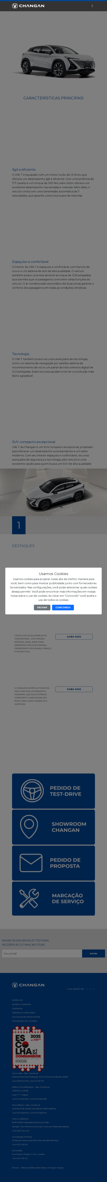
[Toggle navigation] (92, 5)
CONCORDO (63, 607)
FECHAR (42, 607)
